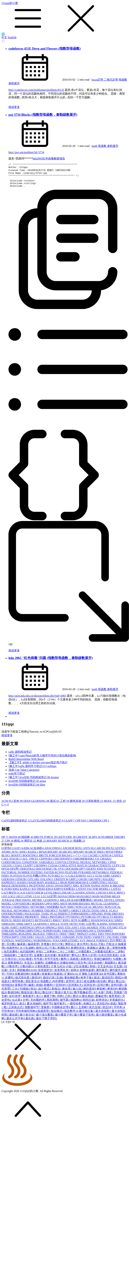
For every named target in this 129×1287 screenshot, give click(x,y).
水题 (102, 996)
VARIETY (99, 940)
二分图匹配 (84, 955)
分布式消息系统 (109, 959)
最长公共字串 (15, 1022)
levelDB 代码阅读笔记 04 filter (26, 788)
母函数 (123, 79)
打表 (53, 951)
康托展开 (102, 974)
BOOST (17, 859)
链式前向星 (23, 981)
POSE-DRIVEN (114, 917)
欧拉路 (102, 985)
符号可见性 (52, 962)
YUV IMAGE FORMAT (95, 944)
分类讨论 (11, 962)
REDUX (7, 924)
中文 (4, 37)
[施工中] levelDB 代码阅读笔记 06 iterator (33, 781)
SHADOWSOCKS (102, 924)
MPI (56, 907)
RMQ (58, 924)
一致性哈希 (75, 1007)
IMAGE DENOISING (15, 889)
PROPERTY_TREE (37, 920)
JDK (76, 889)
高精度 (75, 962)
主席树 (83, 1011)
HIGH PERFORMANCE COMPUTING (84, 886)
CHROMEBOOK (84, 862)
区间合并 (90, 988)
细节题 (65, 1003)
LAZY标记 (9, 896)
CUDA (53, 869)
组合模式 (57, 1014)
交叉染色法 (105, 970)
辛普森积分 (117, 1003)
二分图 (70, 955)
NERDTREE (21, 910)
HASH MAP (36, 886)
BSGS (66, 859)
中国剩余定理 (61, 1011)
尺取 (102, 948)
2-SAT (17, 852)
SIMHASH (8, 927)
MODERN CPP (99, 824)
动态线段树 (28, 955)
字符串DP (8, 1014)
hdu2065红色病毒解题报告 (49, 158)
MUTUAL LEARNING (105, 907)
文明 (26, 1003)
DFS (96, 840)
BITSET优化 (114, 855)
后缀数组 (52, 966)
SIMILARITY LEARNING (33, 927)
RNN (67, 924)
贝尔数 (11, 948)
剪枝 (93, 970)
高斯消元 (87, 962)
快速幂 (48, 977)
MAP (96, 900)
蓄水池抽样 (35, 1007)
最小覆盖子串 (64, 1018)
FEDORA (116, 876)
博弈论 (30, 844)
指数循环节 (33, 1011)
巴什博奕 (116, 944)
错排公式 (42, 951)
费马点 (76, 959)
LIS (4, 900)
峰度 (30, 962)
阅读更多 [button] (7, 739)
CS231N (7, 869)
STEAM (112, 931)
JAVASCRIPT (64, 889)
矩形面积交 (46, 974)
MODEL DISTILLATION (109, 903)
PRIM (5, 920)
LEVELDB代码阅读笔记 (47, 824)
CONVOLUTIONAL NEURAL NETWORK (81, 866)
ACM (7, 804)
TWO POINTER (114, 937)
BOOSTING (31, 859)
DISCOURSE (44, 872)
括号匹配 (110, 977)
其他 (18, 804)
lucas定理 (98, 79)
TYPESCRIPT (10, 940)
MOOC (110, 804)
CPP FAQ (82, 824)
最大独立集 (87, 1014)
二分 (61, 955)
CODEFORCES (11, 866)
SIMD (118, 924)
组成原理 (44, 1014)
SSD (61, 931)
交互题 (119, 970)
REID (17, 924)
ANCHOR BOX (72, 852)
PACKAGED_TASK (37, 917)
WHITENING (24, 944)
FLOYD (16, 879)
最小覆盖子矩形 (85, 1018)
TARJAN (68, 934)
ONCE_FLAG (109, 914)
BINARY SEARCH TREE (89, 855)
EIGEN (91, 872)
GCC (91, 879)
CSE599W (41, 869)
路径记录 (49, 981)
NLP (63, 910)
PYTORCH (89, 920)
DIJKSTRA (28, 872)
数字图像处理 (83, 996)
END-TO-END (106, 872)
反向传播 (51, 959)
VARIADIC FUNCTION (77, 940)
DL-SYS (59, 872)
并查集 (46, 948)
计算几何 (58, 970)
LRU (19, 900)
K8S (16, 892)
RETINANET (44, 924)
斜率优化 (102, 1003)
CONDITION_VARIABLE (38, 866)
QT (99, 920)
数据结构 (14, 996)
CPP (9, 844)
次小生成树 (28, 951)
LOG (12, 900)
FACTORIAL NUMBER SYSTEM (22, 876)
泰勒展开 (14, 83)
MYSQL (7, 910)
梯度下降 (50, 999)
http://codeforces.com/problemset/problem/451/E (36, 89)
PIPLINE (97, 917)
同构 (61, 999)
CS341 (18, 869)
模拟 (19, 844)
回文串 (83, 966)
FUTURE (54, 879)
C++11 (83, 859)
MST (64, 907)
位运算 (17, 1003)
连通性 (10, 981)
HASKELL (52, 886)
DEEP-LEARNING (36, 804)
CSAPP (69, 824)
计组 (69, 970)
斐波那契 (64, 959)
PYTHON (74, 920)
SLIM (5, 931)
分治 (22, 962)
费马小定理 (90, 959)
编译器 (22, 948)
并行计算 (58, 948)
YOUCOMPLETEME (66, 944)
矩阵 (75, 974)
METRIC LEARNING (46, 903)
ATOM (6, 855)
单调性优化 (79, 951)
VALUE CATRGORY (48, 940)
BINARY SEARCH (60, 844)
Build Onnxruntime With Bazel (26, 762)
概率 (65, 962)
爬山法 (121, 985)
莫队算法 (32, 985)
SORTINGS (27, 931)
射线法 (57, 992)
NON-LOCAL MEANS (90, 910)
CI (97, 862)
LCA (21, 896)
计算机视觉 (94, 804)
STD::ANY (72, 931)
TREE (63, 937)
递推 (103, 951)
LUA (37, 900)
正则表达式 (16, 1011)
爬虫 (112, 985)
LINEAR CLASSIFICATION (78, 896)
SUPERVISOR (52, 934)
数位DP (48, 996)
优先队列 (103, 1007)
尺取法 (112, 948)
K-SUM (7, 892)
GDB (107, 879)
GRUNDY (95, 883)
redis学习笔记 (16, 777)
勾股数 (118, 962)
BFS (43, 855)
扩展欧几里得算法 (91, 977)
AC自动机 (37, 852)
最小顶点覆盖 (45, 1018)
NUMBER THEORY (45, 914)
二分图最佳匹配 (103, 955)
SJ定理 (91, 927)
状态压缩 (95, 1011)
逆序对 (71, 985)
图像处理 (102, 999)
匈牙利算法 (10, 1007)
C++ (5, 808)
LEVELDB (52, 896)
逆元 (80, 985)
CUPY (117, 869)
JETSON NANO (90, 889)
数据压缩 (28, 996)
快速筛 (59, 977)
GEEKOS (8, 883)
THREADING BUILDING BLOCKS (23, 937)
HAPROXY (9, 886)
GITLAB (34, 883)
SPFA (40, 931)
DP (5, 840)
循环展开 (60, 1007)
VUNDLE (8, 944)
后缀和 (40, 966)
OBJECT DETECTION (85, 914)
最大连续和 (103, 1014)
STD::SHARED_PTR (93, 931)
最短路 (14, 1018)
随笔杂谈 (77, 804)
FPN (44, 879)
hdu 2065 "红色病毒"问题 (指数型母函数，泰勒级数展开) (50, 662)
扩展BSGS (71, 977)
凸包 (69, 999)
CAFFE (105, 859)
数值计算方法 (64, 996)
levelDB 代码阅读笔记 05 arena (27, 784)
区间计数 (104, 988)
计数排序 (13, 970)
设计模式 (45, 992)
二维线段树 (9, 959)
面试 (55, 804)
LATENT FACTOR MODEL (93, 892)
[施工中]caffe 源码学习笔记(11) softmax (32, 769)
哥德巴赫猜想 (103, 962)
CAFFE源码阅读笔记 (16, 824)
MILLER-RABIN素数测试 (77, 903)
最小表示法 (28, 1018)
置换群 (46, 1011)
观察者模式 (16, 966)
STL (122, 931)
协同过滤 (89, 1003)
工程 (65, 804)
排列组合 (8, 988)
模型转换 (18, 985)
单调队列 (64, 951)
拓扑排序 (16, 999)
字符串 (119, 1011)
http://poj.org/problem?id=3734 (26, 152)
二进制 (120, 955)
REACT (108, 920)
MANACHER (67, 900)
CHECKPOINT (63, 862)
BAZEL (33, 855)
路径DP (37, 981)
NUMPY (65, 914)
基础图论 (111, 966)
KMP (59, 892)
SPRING (51, 931)
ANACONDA (53, 852)
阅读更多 (14, 107)
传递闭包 (13, 951)
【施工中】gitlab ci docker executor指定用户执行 (38, 766)
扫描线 (25, 992)
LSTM (28, 900)
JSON (105, 889)
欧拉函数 (90, 985)
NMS (71, 910)
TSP (101, 937)
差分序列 (83, 948)
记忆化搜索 (81, 970)
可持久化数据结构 (18, 977)
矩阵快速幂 (88, 974)
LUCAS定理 (49, 900)
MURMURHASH (79, 907)
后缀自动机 (69, 966)
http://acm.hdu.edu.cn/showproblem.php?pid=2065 (37, 699)
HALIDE (109, 883)
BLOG (6, 859)
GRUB (83, 883)
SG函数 (84, 924)
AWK (23, 855)
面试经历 (108, 981)
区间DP (62, 988)
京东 (13, 974)
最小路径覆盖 (105, 1018)
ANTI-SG (89, 852)
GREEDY (84, 840)
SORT (14, 931)
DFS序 (15, 872)
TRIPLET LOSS (87, 937)
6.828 (26, 852)
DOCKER (72, 872)
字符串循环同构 (26, 1014)
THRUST (52, 937)
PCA (54, 917)
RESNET (28, 924)
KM (50, 892)
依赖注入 (90, 1007)
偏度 (32, 988)
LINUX (101, 896)
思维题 (119, 996)
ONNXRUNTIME (13, 917)
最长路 (30, 1022)
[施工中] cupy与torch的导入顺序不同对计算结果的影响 (42, 759)
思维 (110, 996)
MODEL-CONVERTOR (16, 907)
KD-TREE (39, 892)
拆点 (94, 948)
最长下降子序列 (46, 1022)
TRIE (72, 937)
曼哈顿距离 (72, 981)
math (95, 145)
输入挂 (78, 992)
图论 (77, 999)
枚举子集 (87, 981)
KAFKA (26, 892)
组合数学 (71, 1014)
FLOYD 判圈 (31, 879)
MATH (15, 840)
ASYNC (120, 852)
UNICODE (27, 940)
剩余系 (67, 992)
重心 (74, 1011)
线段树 (27, 840)
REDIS (118, 920)
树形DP (113, 992)
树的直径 (90, 992)
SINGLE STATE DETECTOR (68, 927)
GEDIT (116, 879)
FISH (5, 879)
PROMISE (17, 920)
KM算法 (70, 892)
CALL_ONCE (29, 862)
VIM (123, 940)
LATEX (116, 892)
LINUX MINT (116, 896)
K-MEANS (117, 889)
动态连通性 (12, 955)
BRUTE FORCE (45, 840)
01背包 (6, 852)
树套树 (102, 992)
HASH (22, 886)
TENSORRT (105, 934)
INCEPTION (37, 889)
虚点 (23, 1007)
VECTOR (113, 940)
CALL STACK (10, 862)
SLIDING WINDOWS (110, 927)
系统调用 (53, 1003)
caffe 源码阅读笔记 (20, 755)
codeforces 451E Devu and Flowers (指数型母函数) (44, 48)
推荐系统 (115, 999)
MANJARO (84, 900)
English (12, 37)
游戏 (114, 1007)
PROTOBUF (58, 920)
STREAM (8, 934)
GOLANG (47, 883)
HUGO (113, 886)
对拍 (40, 955)
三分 (16, 992)
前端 (40, 988)
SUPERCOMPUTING (29, 934)
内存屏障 (59, 985)
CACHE (93, 859)
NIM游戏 (53, 910)
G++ (64, 879)
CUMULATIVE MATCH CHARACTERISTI (85, 869)
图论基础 (88, 999)
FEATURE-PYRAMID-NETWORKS (87, 876)
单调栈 (93, 951)
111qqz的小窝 (64, 17)
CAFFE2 (117, 859)
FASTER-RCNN (54, 876)
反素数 (39, 959)
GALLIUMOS (77, 879)
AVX (15, 855)
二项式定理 (111, 79)
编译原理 (34, 948)
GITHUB (21, 883)
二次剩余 (50, 955)
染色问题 (117, 988)
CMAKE (106, 862)
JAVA (50, 889)
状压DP (108, 1011)
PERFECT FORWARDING (74, 917)
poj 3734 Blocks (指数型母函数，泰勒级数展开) (42, 115)
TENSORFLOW (85, 934)
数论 (38, 996)
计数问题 (27, 970)
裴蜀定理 (21, 988)
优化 (121, 804)
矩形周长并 (62, 974)
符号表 (39, 962)
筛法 (34, 992)
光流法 (29, 966)
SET (74, 924)
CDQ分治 (46, 862)
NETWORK (38, 910)
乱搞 (60, 981)
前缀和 (50, 988)
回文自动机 (96, 966)
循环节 (48, 1007)
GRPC (74, 883)
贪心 (40, 999)
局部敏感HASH (27, 974)
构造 (42, 844)
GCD (99, 879)
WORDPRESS (42, 944)
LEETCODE (66, 840)
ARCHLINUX (105, 852)
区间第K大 (76, 988)
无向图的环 (38, 1003)
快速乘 (36, 977)
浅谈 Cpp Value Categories (23, 773)
